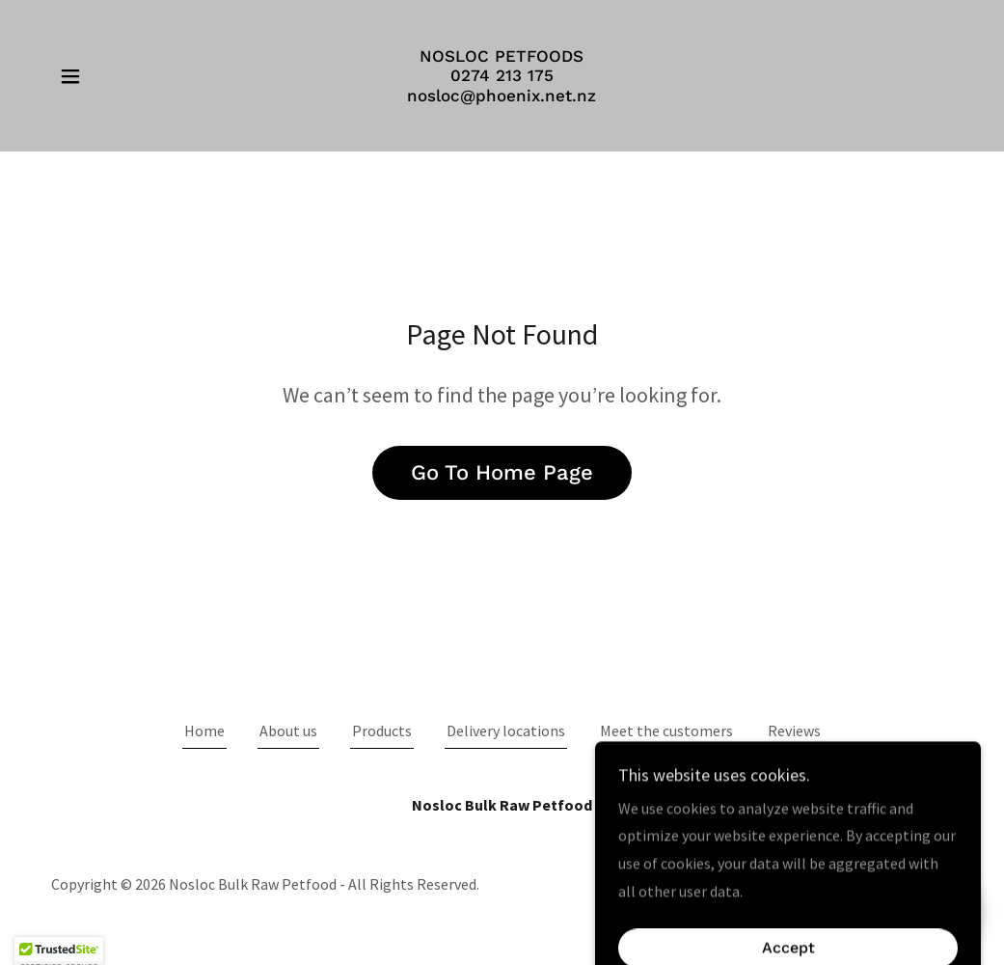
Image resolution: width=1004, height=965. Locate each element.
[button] (70, 76)
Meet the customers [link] (666, 730)
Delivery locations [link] (506, 730)
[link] (501, 95)
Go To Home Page (502, 472)
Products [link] (382, 730)
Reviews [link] (794, 730)
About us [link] (288, 730)
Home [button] (204, 730)
